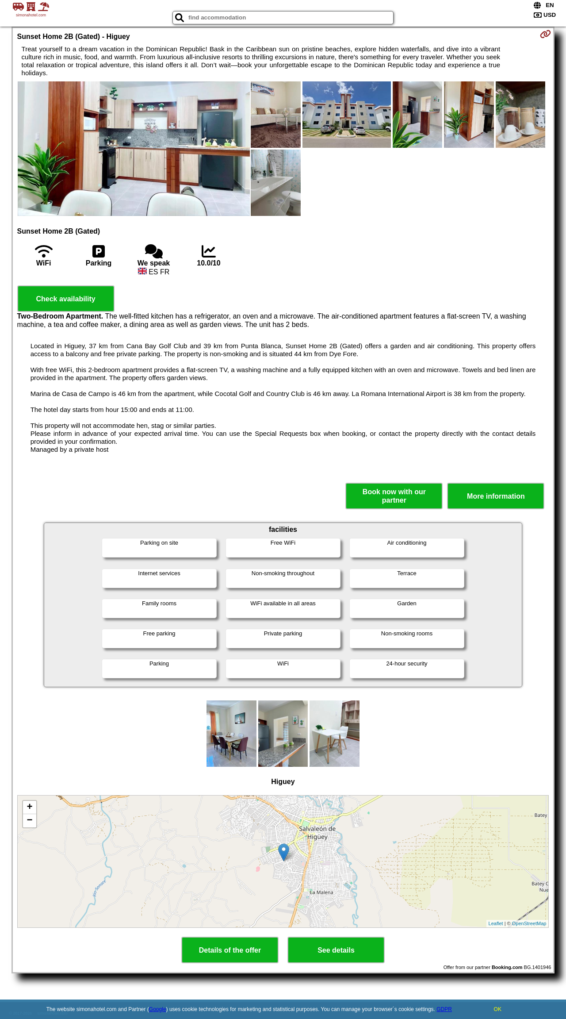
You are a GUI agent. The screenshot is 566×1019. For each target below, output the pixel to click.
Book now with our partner (394, 496)
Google (157, 1009)
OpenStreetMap (529, 923)
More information (496, 496)
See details (336, 950)
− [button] (29, 820)
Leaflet (496, 923)
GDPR (444, 1009)
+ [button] (29, 807)
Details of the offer (230, 950)
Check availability (65, 299)
